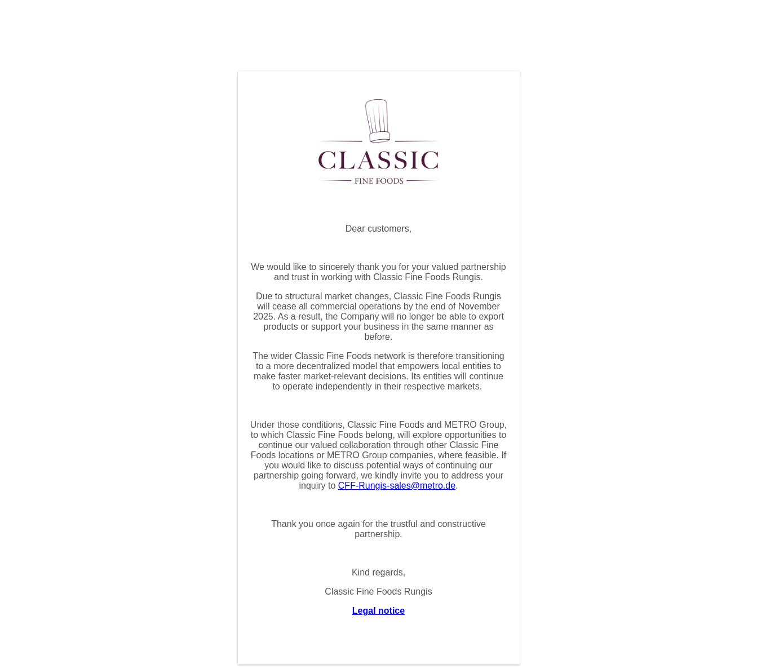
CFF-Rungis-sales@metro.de (396, 485)
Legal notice (378, 610)
